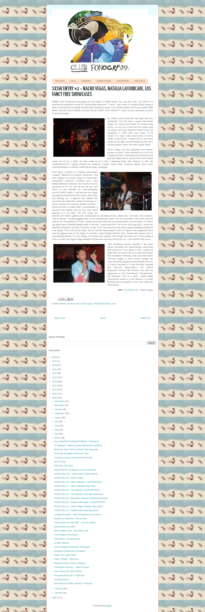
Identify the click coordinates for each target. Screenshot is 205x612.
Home (103, 318)
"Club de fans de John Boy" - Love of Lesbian (75, 522)
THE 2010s (60, 81)
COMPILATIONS (104, 81)
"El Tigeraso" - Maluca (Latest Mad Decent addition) (78, 445)
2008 (54, 597)
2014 (54, 377)
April (57, 434)
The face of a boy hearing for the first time (73, 457)
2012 (54, 385)
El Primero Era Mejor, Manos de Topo (71, 453)
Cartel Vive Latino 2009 (65, 555)
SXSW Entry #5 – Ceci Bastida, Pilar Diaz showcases (78, 494)
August (58, 417)
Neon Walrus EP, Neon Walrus (68, 571)
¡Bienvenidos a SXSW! (64, 526)
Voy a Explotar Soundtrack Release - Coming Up (76, 441)
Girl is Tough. (60, 461)
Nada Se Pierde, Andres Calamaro (70, 563)
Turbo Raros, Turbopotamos (67, 539)
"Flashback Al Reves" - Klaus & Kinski (71, 567)
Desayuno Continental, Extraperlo (69, 551)
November (60, 405)
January (59, 592)
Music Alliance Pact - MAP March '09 (71, 530)
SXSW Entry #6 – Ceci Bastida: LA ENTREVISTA (76, 490)
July (57, 421)
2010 (54, 393)
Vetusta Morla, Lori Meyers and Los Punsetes (75, 470)
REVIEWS (86, 81)
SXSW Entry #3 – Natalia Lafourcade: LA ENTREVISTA (79, 502)
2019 (54, 365)
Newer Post (59, 318)
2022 (54, 361)
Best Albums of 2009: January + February (73, 583)
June (57, 425)
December (60, 401)
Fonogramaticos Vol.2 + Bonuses (69, 575)
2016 (54, 369)
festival (62, 303)
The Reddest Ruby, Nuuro (66, 534)
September (60, 413)
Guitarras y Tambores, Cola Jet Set (70, 518)
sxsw (113, 303)
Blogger (107, 605)
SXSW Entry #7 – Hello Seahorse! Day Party (74, 486)
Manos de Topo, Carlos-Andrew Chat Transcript (76, 449)
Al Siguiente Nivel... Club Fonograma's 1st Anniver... (78, 514)
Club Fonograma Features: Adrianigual (72, 547)
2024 (54, 357)
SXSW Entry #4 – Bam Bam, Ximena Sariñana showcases (81, 498)
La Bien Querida (61, 543)
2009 (54, 397)
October (59, 409)
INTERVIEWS (123, 81)
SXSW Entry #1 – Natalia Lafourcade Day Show (76, 510)
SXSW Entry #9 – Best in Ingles (68, 478)
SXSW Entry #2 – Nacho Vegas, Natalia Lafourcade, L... (80, 506)
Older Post (146, 318)
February (59, 588)
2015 (54, 373)
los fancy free (73, 303)
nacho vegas (86, 303)
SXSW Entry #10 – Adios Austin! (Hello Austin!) (75, 474)
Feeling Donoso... (62, 579)
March (58, 438)
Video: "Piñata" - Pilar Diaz (66, 559)
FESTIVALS (140, 81)
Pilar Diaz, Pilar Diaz (63, 465)
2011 (54, 389)
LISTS (73, 81)
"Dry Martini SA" (131, 290)
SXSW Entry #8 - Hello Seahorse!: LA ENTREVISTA (78, 482)
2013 (54, 381)
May (57, 430)
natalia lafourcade (102, 303)
